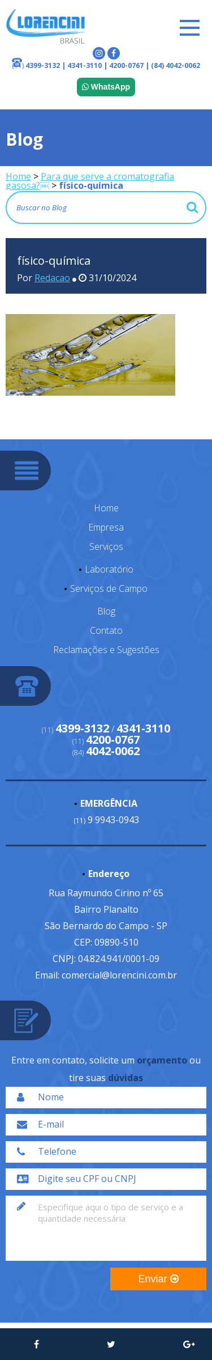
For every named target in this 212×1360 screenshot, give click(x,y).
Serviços (106, 546)
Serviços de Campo (109, 588)
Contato (106, 630)
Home (18, 176)
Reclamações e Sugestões (106, 649)
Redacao (52, 278)
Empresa (106, 527)
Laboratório (109, 569)
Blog (106, 611)
